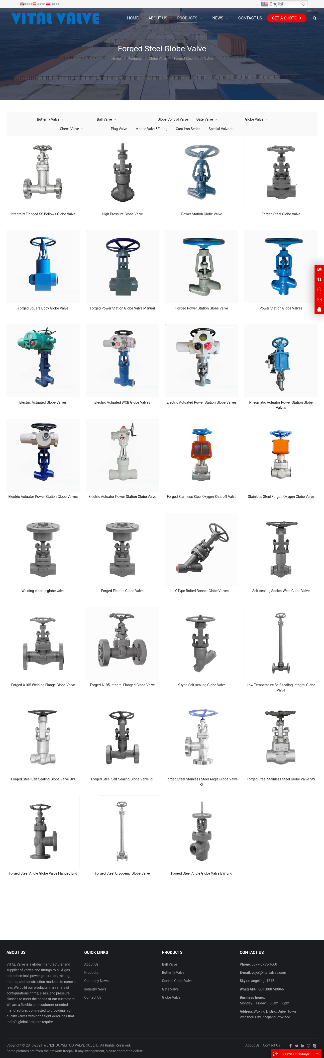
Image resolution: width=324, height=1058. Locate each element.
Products (91, 973)
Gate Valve (204, 119)
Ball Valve (104, 119)
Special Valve (219, 129)
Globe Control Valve (173, 119)
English (273, 4)
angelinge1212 (262, 981)
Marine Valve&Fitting (151, 129)
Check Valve (69, 129)
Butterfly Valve (48, 119)
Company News (96, 981)
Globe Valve (254, 119)
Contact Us (93, 997)
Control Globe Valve (177, 981)
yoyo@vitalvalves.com (268, 973)
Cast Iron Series (188, 129)
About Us (91, 964)
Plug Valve (119, 129)
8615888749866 (270, 989)
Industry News (95, 989)
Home (132, 18)
